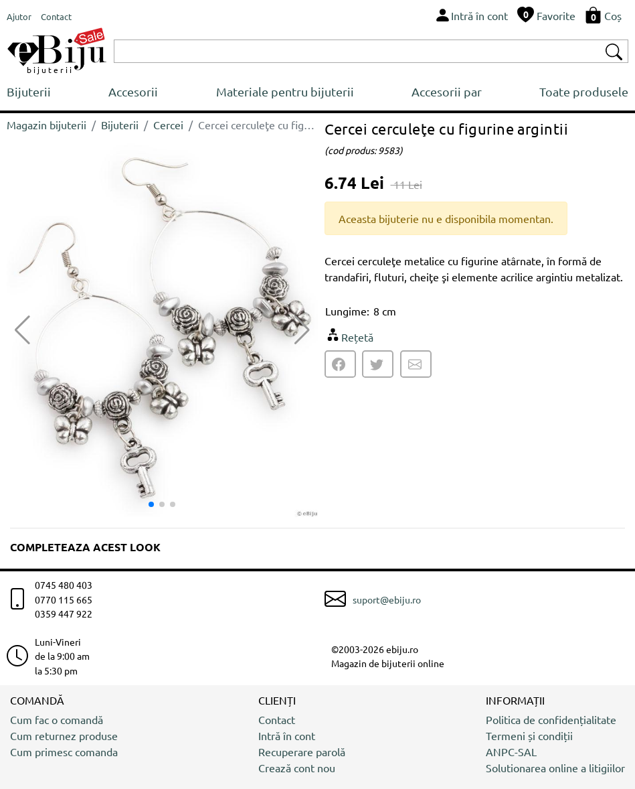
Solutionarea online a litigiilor (555, 767)
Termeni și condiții (529, 735)
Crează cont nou (296, 767)
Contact (276, 719)
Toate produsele (583, 91)
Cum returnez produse (64, 735)
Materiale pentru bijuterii (285, 91)
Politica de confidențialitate (551, 719)
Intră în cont (286, 735)
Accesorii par (447, 91)
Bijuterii (29, 91)
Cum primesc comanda (64, 751)
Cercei (168, 124)
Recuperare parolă (301, 751)
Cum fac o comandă (56, 719)
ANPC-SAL (511, 751)
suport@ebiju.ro (387, 599)
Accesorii (133, 91)
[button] (302, 330)
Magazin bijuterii (46, 124)
